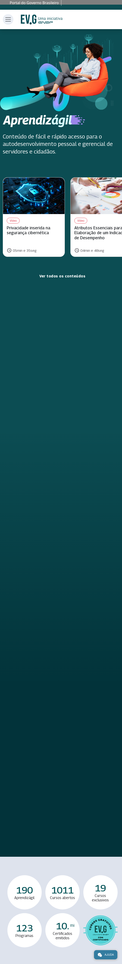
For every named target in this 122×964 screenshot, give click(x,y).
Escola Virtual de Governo (42, 19)
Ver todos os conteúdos (62, 276)
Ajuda (105, 954)
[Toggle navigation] (8, 19)
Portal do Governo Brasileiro (34, 2)
